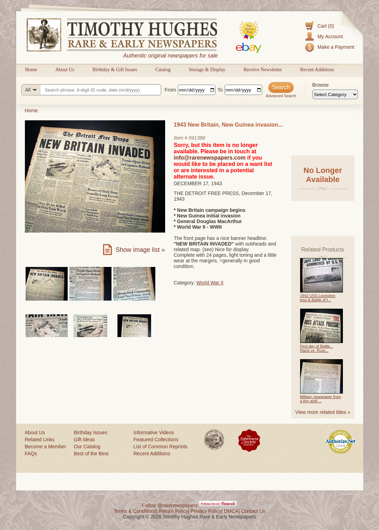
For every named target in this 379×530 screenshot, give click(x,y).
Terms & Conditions (135, 511)
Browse (320, 85)
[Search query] (91, 89)
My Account (330, 36)
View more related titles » (322, 412)
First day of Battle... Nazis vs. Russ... (316, 348)
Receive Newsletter (263, 69)
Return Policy (173, 511)
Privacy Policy (206, 511)
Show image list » (140, 249)
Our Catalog (87, 446)
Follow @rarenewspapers (170, 505)
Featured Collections (156, 439)
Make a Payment (335, 47)
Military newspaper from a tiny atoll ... (320, 399)
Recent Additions (317, 69)
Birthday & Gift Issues (115, 69)
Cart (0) (325, 26)
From (170, 90)
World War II (209, 283)
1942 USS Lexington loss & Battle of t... (318, 298)
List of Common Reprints (161, 446)
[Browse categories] (335, 94)
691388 (197, 138)
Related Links (40, 439)
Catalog (163, 69)
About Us (64, 69)
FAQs (31, 453)
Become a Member (45, 446)
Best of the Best (91, 453)
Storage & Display (207, 69)
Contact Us (253, 511)
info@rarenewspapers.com (210, 158)
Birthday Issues (91, 432)
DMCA (231, 511)
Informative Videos (154, 432)
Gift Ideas (84, 439)
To (220, 90)
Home (31, 69)
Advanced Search (281, 96)
